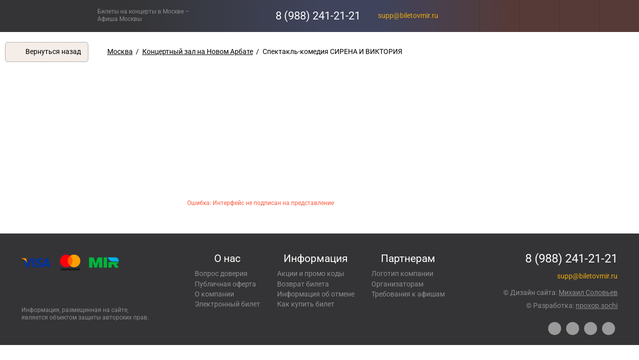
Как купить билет (305, 304)
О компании (214, 294)
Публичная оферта (225, 284)
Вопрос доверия (221, 274)
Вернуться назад (53, 52)
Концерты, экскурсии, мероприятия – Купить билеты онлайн (48, 16)
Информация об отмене (315, 294)
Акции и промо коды (310, 274)
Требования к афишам (408, 294)
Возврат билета (303, 284)
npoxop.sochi (597, 306)
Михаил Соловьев (588, 292)
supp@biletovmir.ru (408, 16)
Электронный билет (227, 304)
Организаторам (397, 284)
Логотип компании (402, 274)
